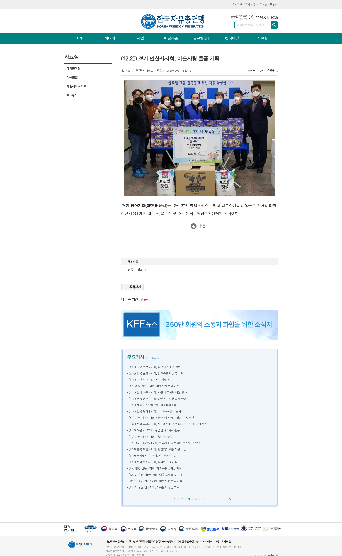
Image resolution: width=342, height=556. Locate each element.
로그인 (263, 4)
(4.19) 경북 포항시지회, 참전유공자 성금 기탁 (156, 373)
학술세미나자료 (76, 86)
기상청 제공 (243, 18)
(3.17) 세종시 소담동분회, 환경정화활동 (152, 405)
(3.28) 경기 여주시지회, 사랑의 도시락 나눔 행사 (158, 392)
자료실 (262, 38)
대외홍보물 (73, 68)
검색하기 (274, 25)
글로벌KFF (201, 38)
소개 (79, 38)
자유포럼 (72, 77)
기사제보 (237, 4)
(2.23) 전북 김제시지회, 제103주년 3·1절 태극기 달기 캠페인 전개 (168, 424)
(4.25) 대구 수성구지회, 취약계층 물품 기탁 (155, 367)
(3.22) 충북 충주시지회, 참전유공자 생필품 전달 (157, 399)
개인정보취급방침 (114, 541)
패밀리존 (171, 38)
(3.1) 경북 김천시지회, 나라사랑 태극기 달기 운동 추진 (161, 418)
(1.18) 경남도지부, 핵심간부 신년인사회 (152, 455)
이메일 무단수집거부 (187, 541)
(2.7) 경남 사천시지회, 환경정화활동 (150, 437)
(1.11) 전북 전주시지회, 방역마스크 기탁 (153, 462)
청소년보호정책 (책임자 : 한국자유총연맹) (150, 541)
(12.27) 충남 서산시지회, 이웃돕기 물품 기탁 (155, 474)
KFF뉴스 (71, 95)
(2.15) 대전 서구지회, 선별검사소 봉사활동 (154, 430)
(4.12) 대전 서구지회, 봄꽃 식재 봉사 (151, 380)
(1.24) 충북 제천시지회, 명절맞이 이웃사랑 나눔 (157, 449)
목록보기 (132, 286)
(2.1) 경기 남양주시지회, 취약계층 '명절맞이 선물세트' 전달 (164, 443)
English (274, 4)
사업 (140, 38)
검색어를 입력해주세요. (251, 24)
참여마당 (232, 38)
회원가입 (251, 4)
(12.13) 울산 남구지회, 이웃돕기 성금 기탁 (154, 487)
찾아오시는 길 (223, 541)
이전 (168, 499)
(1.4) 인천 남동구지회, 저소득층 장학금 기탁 (155, 468)
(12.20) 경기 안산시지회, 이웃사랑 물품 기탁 (155, 481)
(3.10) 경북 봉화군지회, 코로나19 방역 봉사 (155, 411)
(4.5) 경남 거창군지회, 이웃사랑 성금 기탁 (154, 386)
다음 (229, 499)
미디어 (109, 38)
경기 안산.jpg (137, 269)
